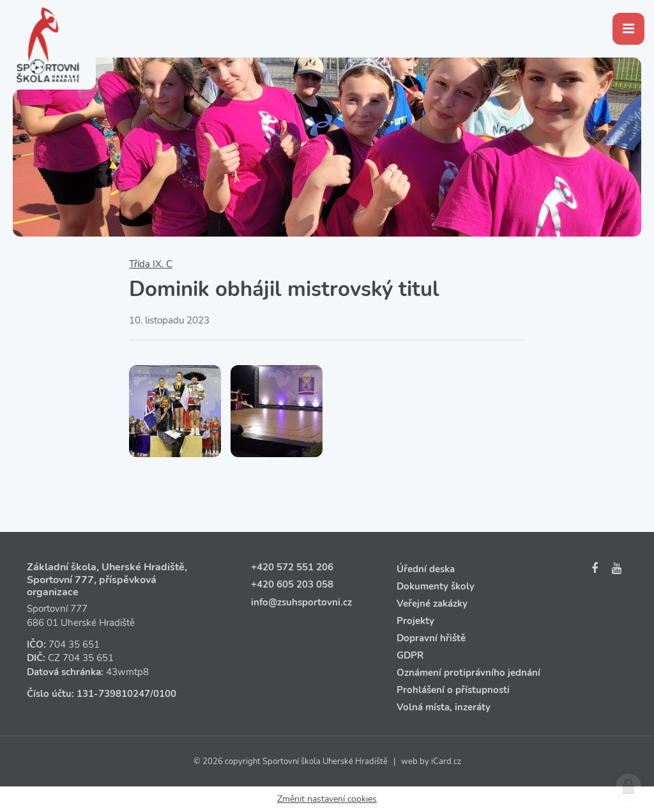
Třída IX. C (150, 264)
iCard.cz (446, 761)
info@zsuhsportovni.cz (301, 602)
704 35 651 (74, 644)
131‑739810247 (113, 693)
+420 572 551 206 (292, 567)
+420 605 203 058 (292, 584)
